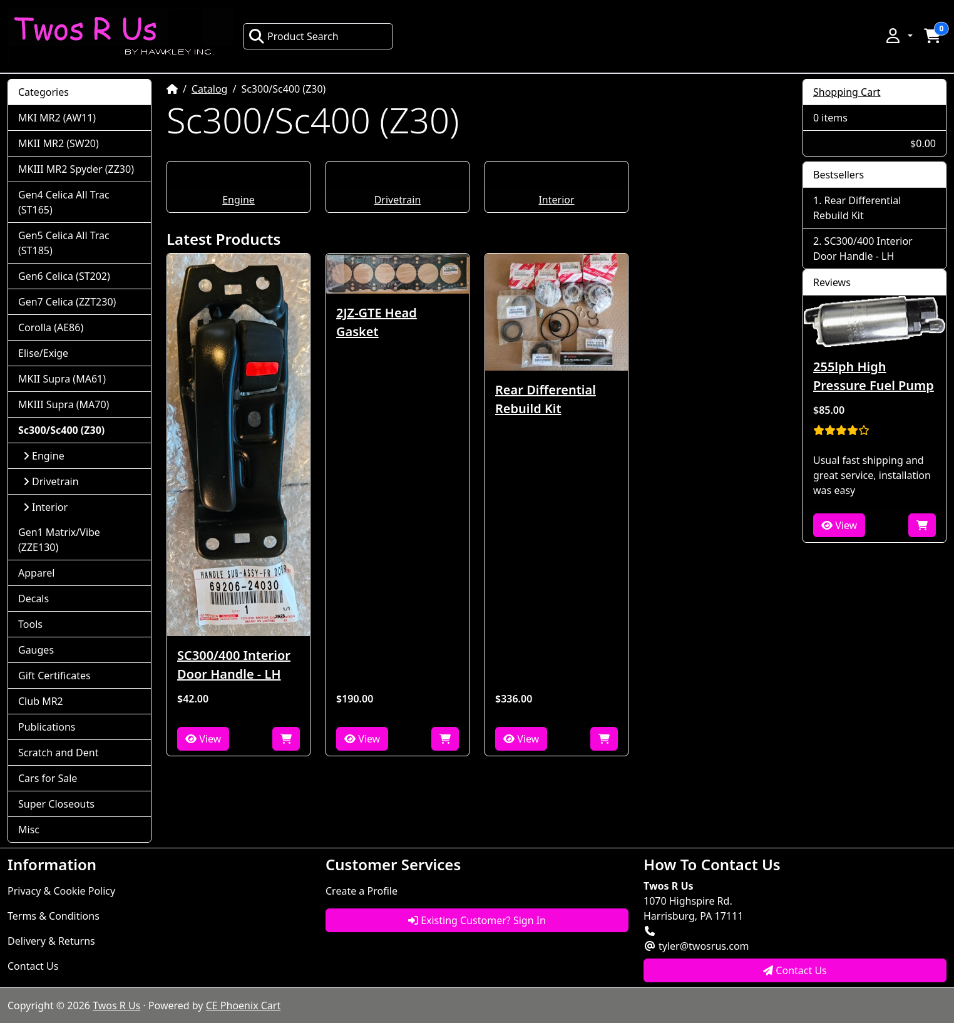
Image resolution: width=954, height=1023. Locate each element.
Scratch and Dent (58, 752)
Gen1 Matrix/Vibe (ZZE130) (59, 539)
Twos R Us (116, 1005)
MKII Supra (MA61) (62, 379)
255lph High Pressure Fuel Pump (873, 376)
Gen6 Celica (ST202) (64, 276)
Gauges (36, 650)
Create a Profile (362, 891)
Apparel (36, 573)
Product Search (294, 36)
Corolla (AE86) (50, 327)
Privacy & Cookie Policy (61, 891)
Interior (556, 200)
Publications (46, 727)
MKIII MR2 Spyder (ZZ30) (76, 169)
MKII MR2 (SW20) (58, 143)
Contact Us (33, 966)
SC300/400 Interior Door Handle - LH (233, 664)
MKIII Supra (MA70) (63, 404)
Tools (30, 624)
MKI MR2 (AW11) (57, 118)
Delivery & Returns (51, 941)
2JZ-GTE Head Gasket (376, 322)
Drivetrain (397, 200)
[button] (898, 35)
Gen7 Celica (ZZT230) (67, 302)
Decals (33, 598)
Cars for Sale (47, 778)
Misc (28, 829)
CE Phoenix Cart (243, 1005)
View (203, 739)
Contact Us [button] (795, 970)
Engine (238, 200)
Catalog (210, 89)
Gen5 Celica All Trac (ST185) (64, 243)
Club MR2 (40, 701)
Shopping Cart (847, 92)
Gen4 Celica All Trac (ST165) (64, 202)
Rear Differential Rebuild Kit (545, 399)
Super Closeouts (56, 804)
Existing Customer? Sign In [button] (477, 920)
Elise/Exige (43, 353)
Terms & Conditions (54, 916)
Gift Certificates (54, 675)
